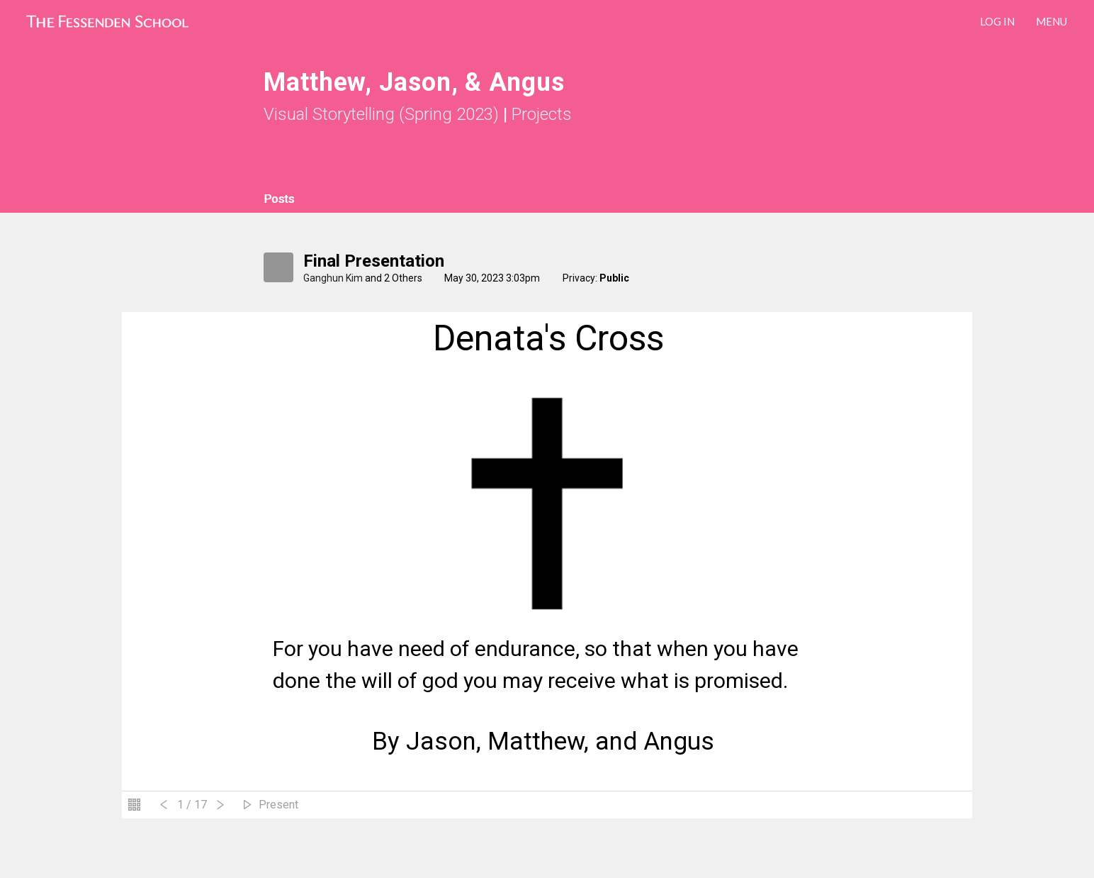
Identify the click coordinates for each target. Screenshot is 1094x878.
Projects (542, 114)
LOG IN (997, 21)
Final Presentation (373, 261)
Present (278, 804)
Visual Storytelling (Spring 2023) (381, 114)
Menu (1051, 21)
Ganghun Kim (333, 278)
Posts (279, 199)
